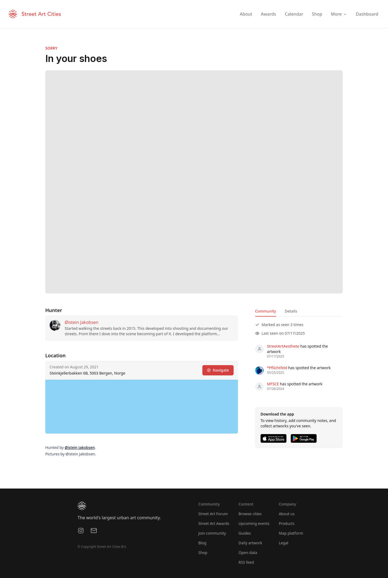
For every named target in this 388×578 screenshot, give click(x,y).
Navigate (218, 370)
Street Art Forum (213, 513)
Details (291, 311)
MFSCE (273, 383)
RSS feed (246, 562)
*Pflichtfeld (277, 367)
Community (265, 311)
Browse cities (250, 513)
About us (287, 513)
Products (287, 523)
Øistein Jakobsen (81, 322)
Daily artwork (250, 542)
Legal (283, 542)
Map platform (291, 533)
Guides (244, 533)
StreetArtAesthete (283, 346)
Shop (202, 552)
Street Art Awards (213, 523)
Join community (212, 533)
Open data (247, 552)
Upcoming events (253, 523)
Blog (202, 542)
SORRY (51, 48)
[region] (141, 407)
